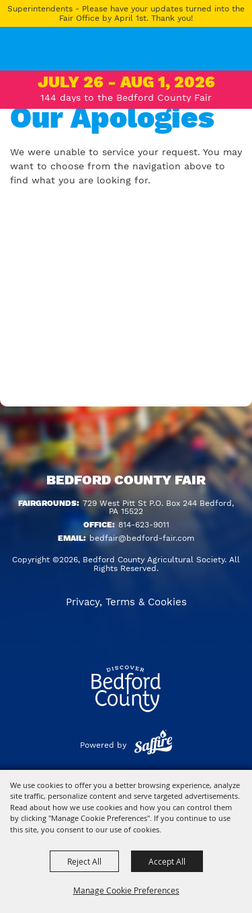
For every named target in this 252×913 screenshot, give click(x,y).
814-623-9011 (143, 524)
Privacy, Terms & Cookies (126, 602)
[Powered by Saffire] (153, 745)
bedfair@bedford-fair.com (141, 538)
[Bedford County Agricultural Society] (26, 57)
